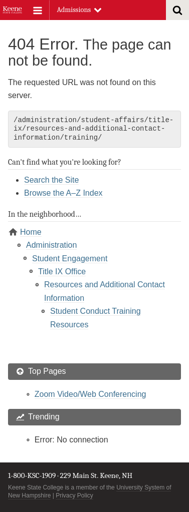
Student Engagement (69, 258)
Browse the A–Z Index (63, 193)
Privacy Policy (74, 495)
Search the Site (51, 180)
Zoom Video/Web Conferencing (90, 394)
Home (31, 232)
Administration (51, 245)
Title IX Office (62, 271)
